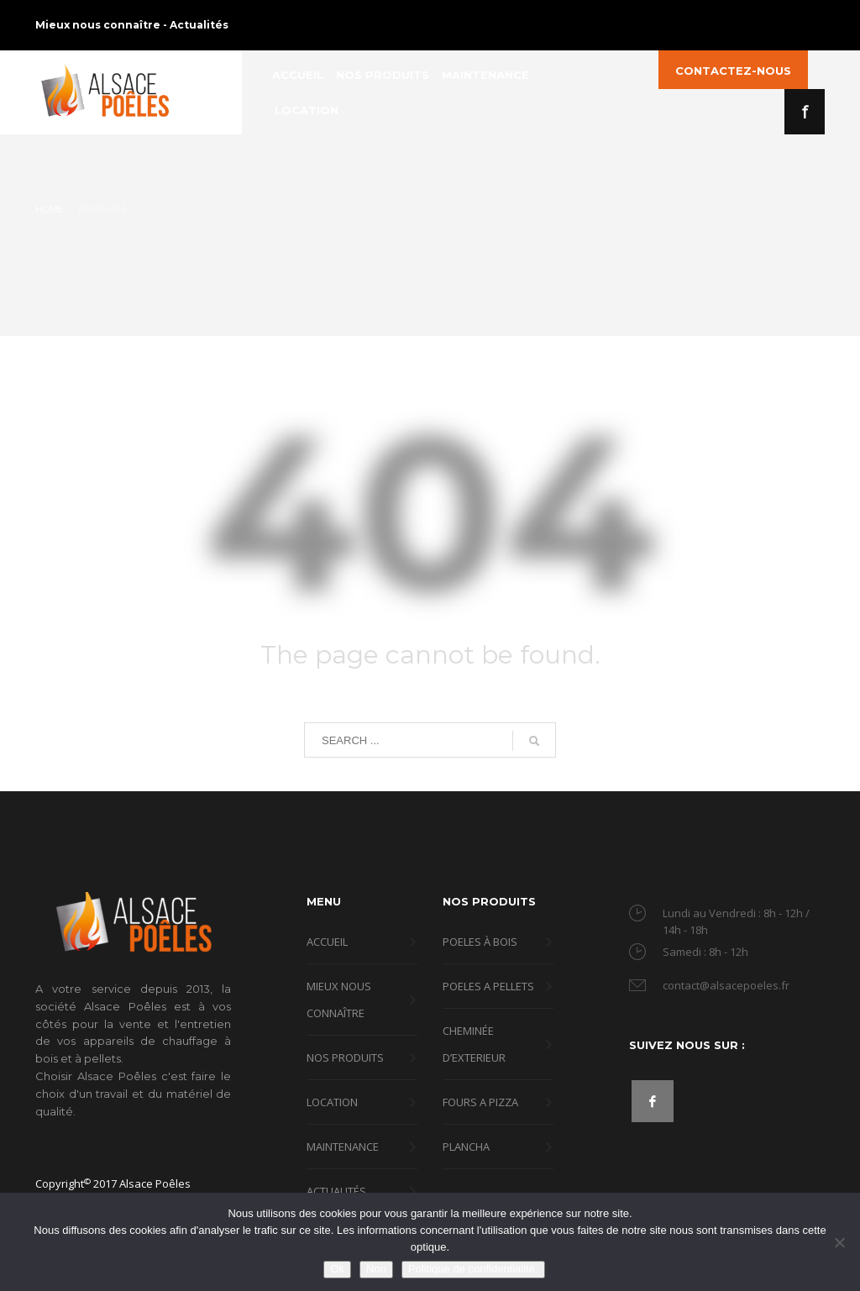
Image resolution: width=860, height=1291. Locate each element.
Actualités (199, 24)
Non (376, 1268)
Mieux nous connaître (99, 24)
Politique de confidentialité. (473, 1268)
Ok (337, 1268)
